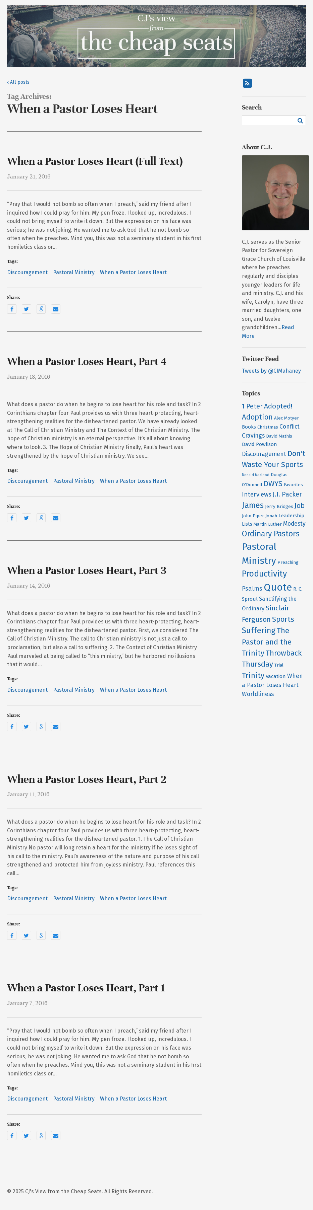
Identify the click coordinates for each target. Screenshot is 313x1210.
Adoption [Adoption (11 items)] (257, 417)
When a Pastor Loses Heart (133, 272)
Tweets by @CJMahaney (271, 371)
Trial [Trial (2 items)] (278, 665)
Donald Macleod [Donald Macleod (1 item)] (255, 475)
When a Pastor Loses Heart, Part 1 (86, 988)
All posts (18, 82)
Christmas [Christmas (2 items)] (267, 427)
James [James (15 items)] (253, 505)
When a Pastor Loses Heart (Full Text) (94, 161)
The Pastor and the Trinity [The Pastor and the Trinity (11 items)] (267, 641)
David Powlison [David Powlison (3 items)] (259, 444)
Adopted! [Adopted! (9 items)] (278, 406)
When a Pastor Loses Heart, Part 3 (86, 570)
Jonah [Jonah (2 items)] (271, 516)
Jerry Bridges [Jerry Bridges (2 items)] (279, 506)
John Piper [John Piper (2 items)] (253, 516)
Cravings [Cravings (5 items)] (253, 435)
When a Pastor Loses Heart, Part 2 (86, 779)
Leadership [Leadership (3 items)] (291, 516)
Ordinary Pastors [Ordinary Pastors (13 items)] (271, 533)
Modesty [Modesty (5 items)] (294, 523)
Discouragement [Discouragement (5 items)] (264, 454)
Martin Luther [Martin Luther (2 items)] (268, 524)
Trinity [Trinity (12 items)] (253, 675)
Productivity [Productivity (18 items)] (264, 574)
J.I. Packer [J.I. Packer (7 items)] (287, 494)
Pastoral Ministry (74, 272)
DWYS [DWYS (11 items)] (273, 483)
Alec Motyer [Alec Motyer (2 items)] (286, 418)
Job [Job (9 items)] (300, 506)
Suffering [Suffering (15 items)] (258, 630)
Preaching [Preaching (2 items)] (288, 562)
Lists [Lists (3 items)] (247, 524)
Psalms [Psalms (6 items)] (252, 588)
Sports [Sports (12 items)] (283, 619)
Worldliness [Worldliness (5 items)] (258, 694)
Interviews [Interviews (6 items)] (256, 494)
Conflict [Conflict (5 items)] (289, 426)
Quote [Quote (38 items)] (278, 587)
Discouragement (27, 272)
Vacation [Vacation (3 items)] (276, 676)
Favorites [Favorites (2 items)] (293, 484)
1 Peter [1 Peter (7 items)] (252, 406)
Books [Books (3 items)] (249, 427)
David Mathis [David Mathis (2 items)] (279, 436)
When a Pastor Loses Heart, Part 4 (86, 361)
